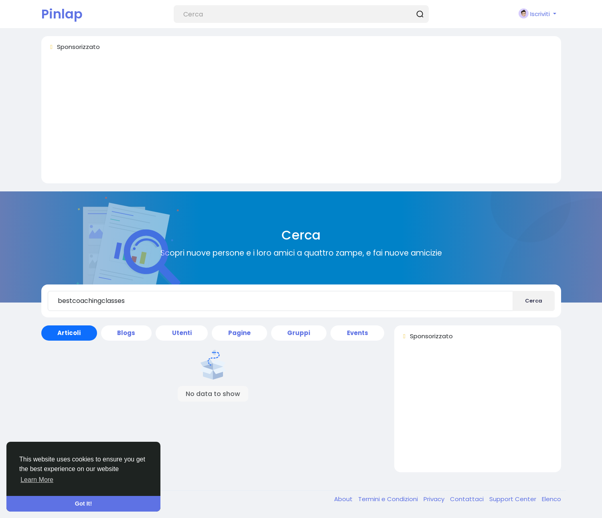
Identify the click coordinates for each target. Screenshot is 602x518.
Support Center (513, 499)
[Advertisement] (288, 121)
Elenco (551, 499)
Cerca (533, 301)
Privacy (435, 499)
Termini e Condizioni (389, 499)
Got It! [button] (83, 503)
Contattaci (467, 499)
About (344, 499)
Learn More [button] (36, 479)
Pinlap (62, 14)
